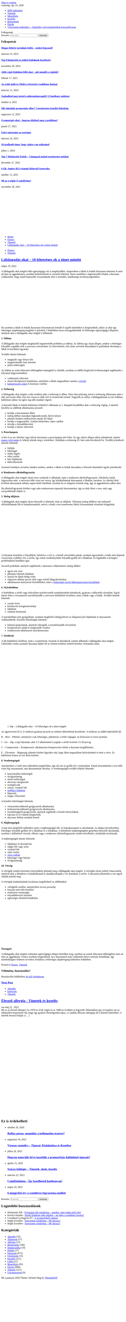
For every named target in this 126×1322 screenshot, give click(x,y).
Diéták (10, 24)
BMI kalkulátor (15, 10)
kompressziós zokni (17, 384)
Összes (10, 250)
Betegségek (13, 21)
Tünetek (11, 13)
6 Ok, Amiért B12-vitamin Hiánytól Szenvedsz (25, 168)
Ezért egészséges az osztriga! (16, 132)
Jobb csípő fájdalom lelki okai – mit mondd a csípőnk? (30, 72)
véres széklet (13, 855)
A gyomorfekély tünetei (46, 1218)
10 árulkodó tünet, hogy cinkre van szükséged (25, 144)
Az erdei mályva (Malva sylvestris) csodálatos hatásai (29, 84)
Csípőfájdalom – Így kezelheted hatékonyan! (34, 1181)
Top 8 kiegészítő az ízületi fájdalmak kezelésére (26, 60)
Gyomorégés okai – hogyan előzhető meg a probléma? (29, 120)
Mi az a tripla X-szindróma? (16, 180)
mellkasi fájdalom (16, 790)
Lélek (10, 1261)
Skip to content (8, 2)
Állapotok (12, 1239)
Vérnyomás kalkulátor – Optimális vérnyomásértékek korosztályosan (41, 27)
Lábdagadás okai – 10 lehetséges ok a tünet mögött (41, 260)
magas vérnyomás (10, 440)
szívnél (82, 381)
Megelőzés (12, 16)
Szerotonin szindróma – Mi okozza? (42, 1220)
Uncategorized (14, 1272)
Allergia (11, 1242)
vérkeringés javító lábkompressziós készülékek (76, 582)
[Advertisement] (63, 211)
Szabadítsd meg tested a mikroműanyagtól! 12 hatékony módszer (35, 96)
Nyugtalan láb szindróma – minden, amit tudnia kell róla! (52, 1212)
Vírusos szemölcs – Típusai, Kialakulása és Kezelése (39, 1145)
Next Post (7, 982)
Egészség (12, 991)
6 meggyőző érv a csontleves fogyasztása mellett (36, 1193)
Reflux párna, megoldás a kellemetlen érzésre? (36, 1133)
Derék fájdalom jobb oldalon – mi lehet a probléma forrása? (54, 1215)
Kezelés (11, 19)
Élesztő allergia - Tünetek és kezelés (29, 1001)
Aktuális (11, 988)
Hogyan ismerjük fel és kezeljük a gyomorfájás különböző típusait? (48, 1157)
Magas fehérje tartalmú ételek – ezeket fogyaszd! (27, 48)
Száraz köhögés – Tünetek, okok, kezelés (32, 1169)
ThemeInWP (51, 1277)
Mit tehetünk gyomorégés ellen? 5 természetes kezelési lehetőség (35, 108)
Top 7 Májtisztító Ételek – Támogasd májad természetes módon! (35, 156)
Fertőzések (12, 1256)
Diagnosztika (13, 1247)
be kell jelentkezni (35, 976)
